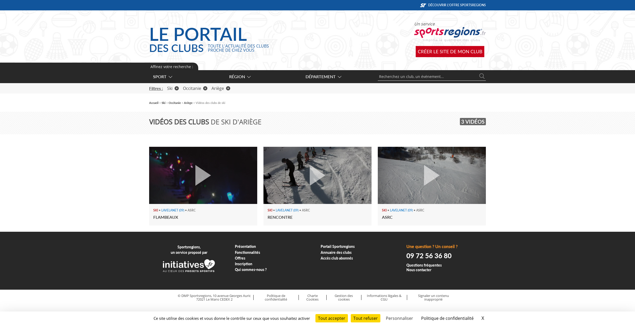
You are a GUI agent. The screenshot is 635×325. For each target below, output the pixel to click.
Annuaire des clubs (336, 252)
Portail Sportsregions (338, 246)
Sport (162, 76)
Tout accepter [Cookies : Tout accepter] (331, 318)
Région (239, 76)
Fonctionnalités (247, 252)
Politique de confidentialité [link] (447, 318)
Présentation (245, 246)
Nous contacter (418, 270)
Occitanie (195, 88)
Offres (240, 258)
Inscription (243, 264)
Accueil (153, 102)
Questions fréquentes (424, 265)
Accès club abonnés (337, 258)
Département (323, 76)
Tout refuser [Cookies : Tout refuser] (365, 318)
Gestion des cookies (344, 297)
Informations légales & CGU (384, 297)
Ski (173, 88)
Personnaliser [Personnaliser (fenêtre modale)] (399, 318)
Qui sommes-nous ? (251, 269)
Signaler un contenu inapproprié (433, 297)
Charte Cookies (312, 297)
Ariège (220, 88)
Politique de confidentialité (276, 297)
